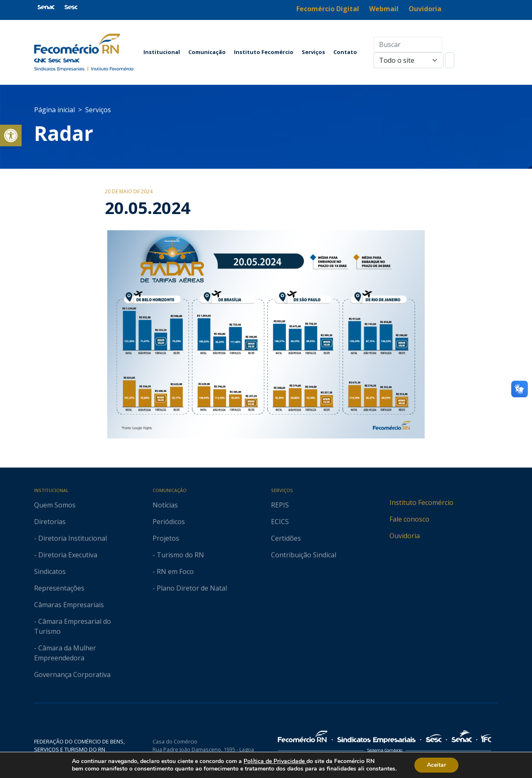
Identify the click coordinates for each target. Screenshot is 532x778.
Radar (63, 133)
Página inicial (54, 109)
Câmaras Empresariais (69, 604)
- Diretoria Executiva (65, 554)
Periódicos (169, 521)
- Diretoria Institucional (70, 538)
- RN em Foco (173, 571)
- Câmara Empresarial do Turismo (72, 626)
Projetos (166, 538)
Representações (59, 588)
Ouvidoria (404, 535)
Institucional (161, 52)
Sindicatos (50, 571)
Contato (345, 52)
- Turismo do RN (178, 554)
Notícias (165, 505)
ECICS (280, 521)
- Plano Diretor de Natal (190, 588)
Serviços (313, 52)
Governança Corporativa (72, 674)
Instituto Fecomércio (263, 52)
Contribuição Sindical (303, 554)
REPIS (280, 505)
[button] (11, 135)
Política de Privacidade (278, 761)
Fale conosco (409, 519)
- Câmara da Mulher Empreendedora (65, 652)
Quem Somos (55, 505)
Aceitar (443, 765)
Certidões (286, 538)
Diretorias (50, 521)
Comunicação (207, 52)
